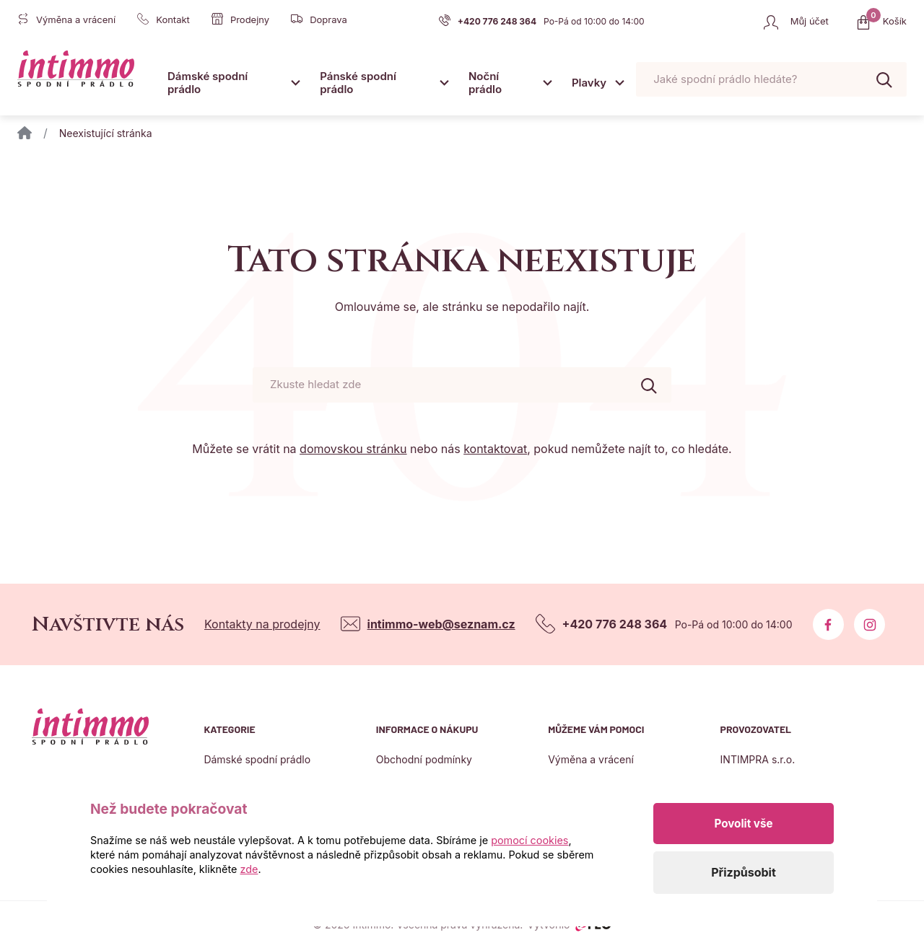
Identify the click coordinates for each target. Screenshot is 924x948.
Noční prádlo (485, 82)
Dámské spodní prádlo (207, 82)
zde (249, 869)
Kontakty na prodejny (262, 624)
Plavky (589, 82)
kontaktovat (495, 449)
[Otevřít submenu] (295, 82)
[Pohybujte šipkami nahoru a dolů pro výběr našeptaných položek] (771, 79)
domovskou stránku (353, 449)
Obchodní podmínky (424, 759)
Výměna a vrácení (591, 759)
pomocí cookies (529, 840)
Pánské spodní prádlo (358, 82)
